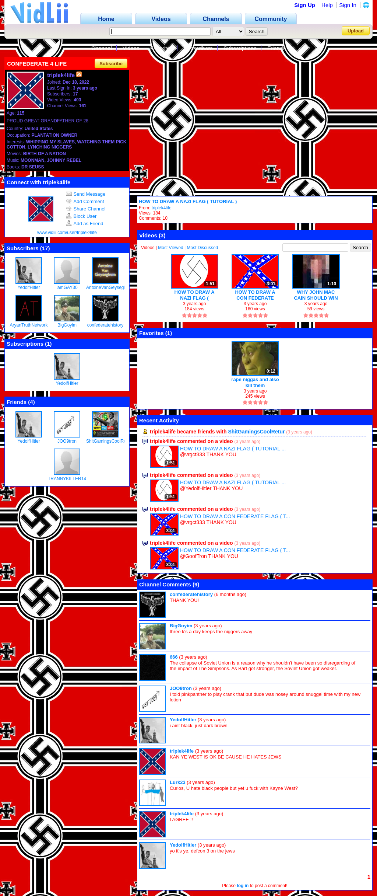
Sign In (347, 5)
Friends (276, 48)
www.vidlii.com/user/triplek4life (67, 232)
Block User (81, 216)
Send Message (86, 194)
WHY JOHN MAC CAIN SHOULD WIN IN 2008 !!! (316, 295)
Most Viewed (170, 247)
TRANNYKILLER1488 (69, 478)
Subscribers (198, 48)
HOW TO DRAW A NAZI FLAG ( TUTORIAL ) (188, 201)
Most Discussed (202, 247)
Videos (131, 48)
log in (243, 885)
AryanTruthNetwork (29, 325)
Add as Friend (84, 223)
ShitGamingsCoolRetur (108, 441)
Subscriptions (240, 48)
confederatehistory (105, 325)
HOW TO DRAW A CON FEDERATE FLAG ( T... (235, 516)
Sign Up (304, 5)
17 (45, 248)
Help (327, 5)
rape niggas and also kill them (255, 382)
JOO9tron (67, 441)
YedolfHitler (29, 287)
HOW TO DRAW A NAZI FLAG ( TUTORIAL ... (233, 449)
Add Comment (85, 201)
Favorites (161, 48)
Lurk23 (178, 782)
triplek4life (162, 207)
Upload (356, 31)
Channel (101, 48)
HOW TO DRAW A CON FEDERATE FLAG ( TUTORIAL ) (255, 295)
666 (174, 657)
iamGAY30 (66, 287)
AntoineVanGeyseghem (109, 287)
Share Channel (86, 209)
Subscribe (111, 63)
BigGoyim (67, 325)
